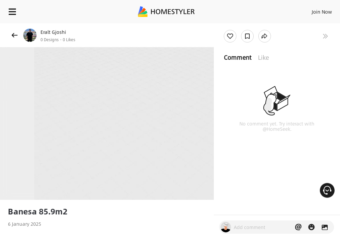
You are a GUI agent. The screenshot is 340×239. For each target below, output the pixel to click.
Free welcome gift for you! (255, 26)
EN (313, 10)
